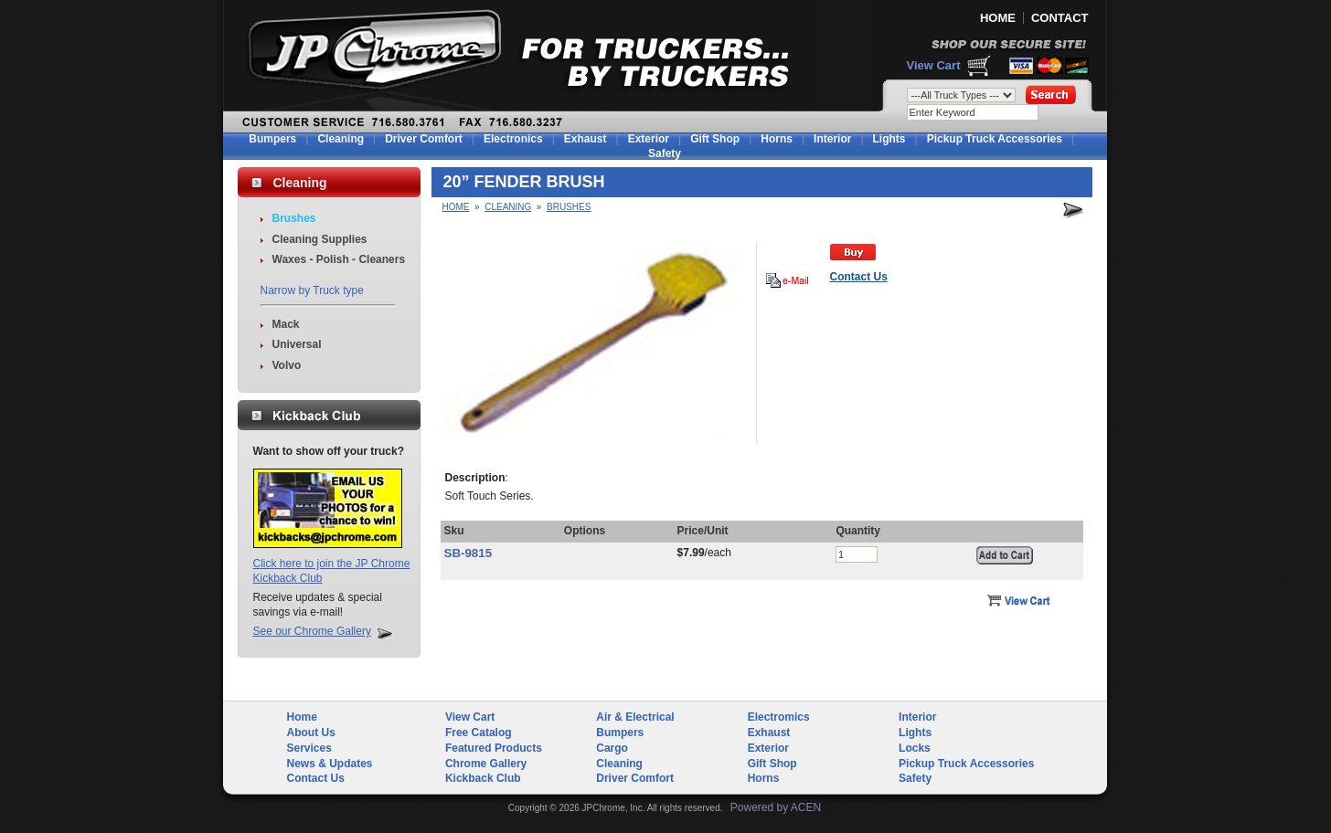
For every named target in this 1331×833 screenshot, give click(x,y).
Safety (664, 153)
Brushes (294, 218)
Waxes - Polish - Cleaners (339, 259)
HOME (998, 18)
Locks (915, 748)
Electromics (779, 717)
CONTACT (1060, 18)
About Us (311, 732)
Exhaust (585, 138)
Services (309, 748)
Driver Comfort (424, 138)
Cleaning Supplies (319, 239)
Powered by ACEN (775, 807)
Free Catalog (478, 732)
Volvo (287, 365)
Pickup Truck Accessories (994, 138)
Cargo (612, 748)
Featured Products (493, 748)
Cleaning (340, 138)
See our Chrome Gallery (312, 631)
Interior (832, 138)
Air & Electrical (635, 717)
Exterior (648, 138)
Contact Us (316, 778)
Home (456, 207)
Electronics (513, 138)
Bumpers (272, 138)
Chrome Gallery (486, 763)
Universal (297, 344)
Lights (889, 138)
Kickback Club (483, 778)
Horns (777, 138)
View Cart (933, 65)
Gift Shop (715, 138)
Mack (286, 324)
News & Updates (330, 763)
